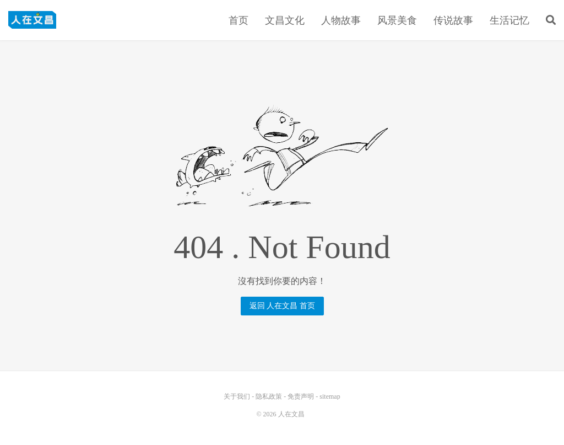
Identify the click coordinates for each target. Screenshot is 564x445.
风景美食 (397, 20)
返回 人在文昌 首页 (282, 306)
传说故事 (453, 20)
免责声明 (301, 396)
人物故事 (341, 20)
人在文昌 (32, 20)
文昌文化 (285, 20)
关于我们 (237, 396)
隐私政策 (269, 396)
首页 (238, 20)
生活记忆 (509, 20)
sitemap (329, 396)
